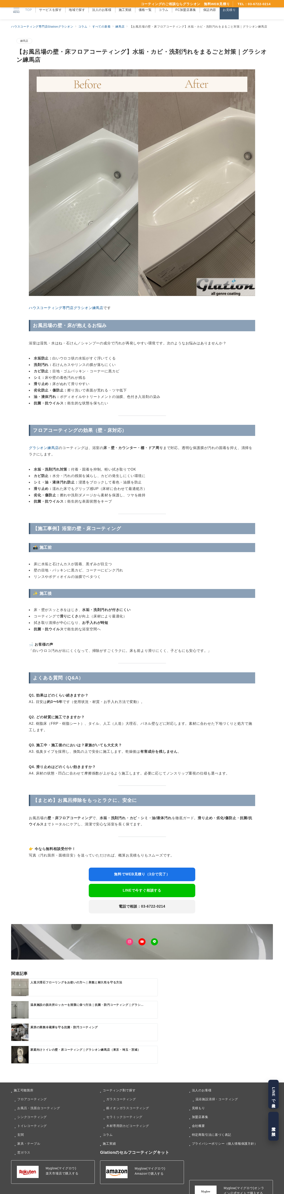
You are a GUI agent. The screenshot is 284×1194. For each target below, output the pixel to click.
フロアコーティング (32, 1088)
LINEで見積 (273, 1094)
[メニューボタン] (16, 9)
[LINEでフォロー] (154, 941)
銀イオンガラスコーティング (127, 1097)
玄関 (20, 1124)
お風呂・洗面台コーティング (38, 1097)
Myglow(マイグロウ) (61, 1158)
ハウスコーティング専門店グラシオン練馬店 (66, 308)
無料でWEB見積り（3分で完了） (142, 874)
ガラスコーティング (121, 1088)
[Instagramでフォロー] (129, 941)
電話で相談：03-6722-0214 (142, 906)
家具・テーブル (28, 1133)
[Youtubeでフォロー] (142, 941)
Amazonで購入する (149, 1163)
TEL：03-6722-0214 (254, 4)
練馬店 (24, 40)
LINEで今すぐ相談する (142, 890)
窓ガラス (23, 1142)
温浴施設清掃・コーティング (216, 1088)
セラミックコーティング (124, 1106)
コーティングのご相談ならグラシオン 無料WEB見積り (185, 4)
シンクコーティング (32, 1106)
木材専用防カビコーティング (127, 1115)
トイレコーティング (32, 1115)
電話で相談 (273, 1126)
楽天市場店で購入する (62, 1163)
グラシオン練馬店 (44, 448)
